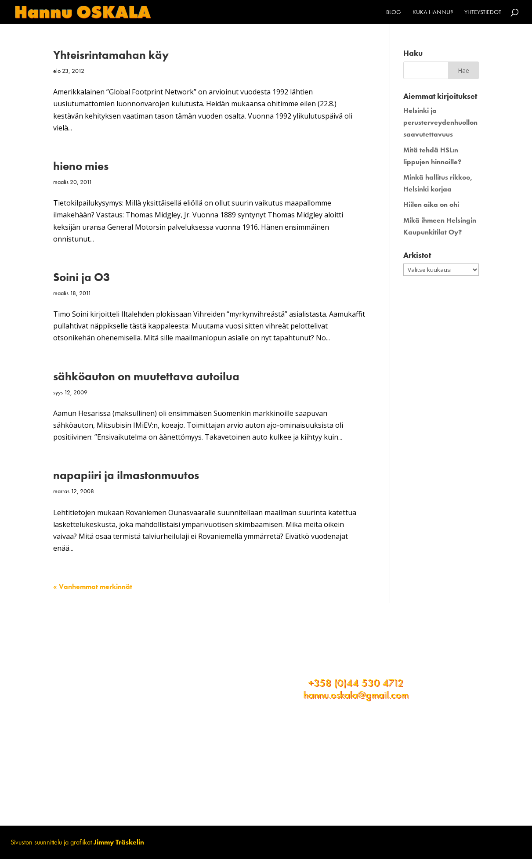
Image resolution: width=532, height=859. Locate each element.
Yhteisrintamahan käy (111, 54)
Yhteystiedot (482, 12)
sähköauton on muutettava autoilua (146, 376)
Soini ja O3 (81, 277)
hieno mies (81, 166)
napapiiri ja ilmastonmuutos (126, 475)
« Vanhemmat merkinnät (92, 586)
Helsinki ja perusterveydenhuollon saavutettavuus (440, 122)
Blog (393, 12)
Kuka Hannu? (433, 12)
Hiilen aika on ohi (431, 204)
